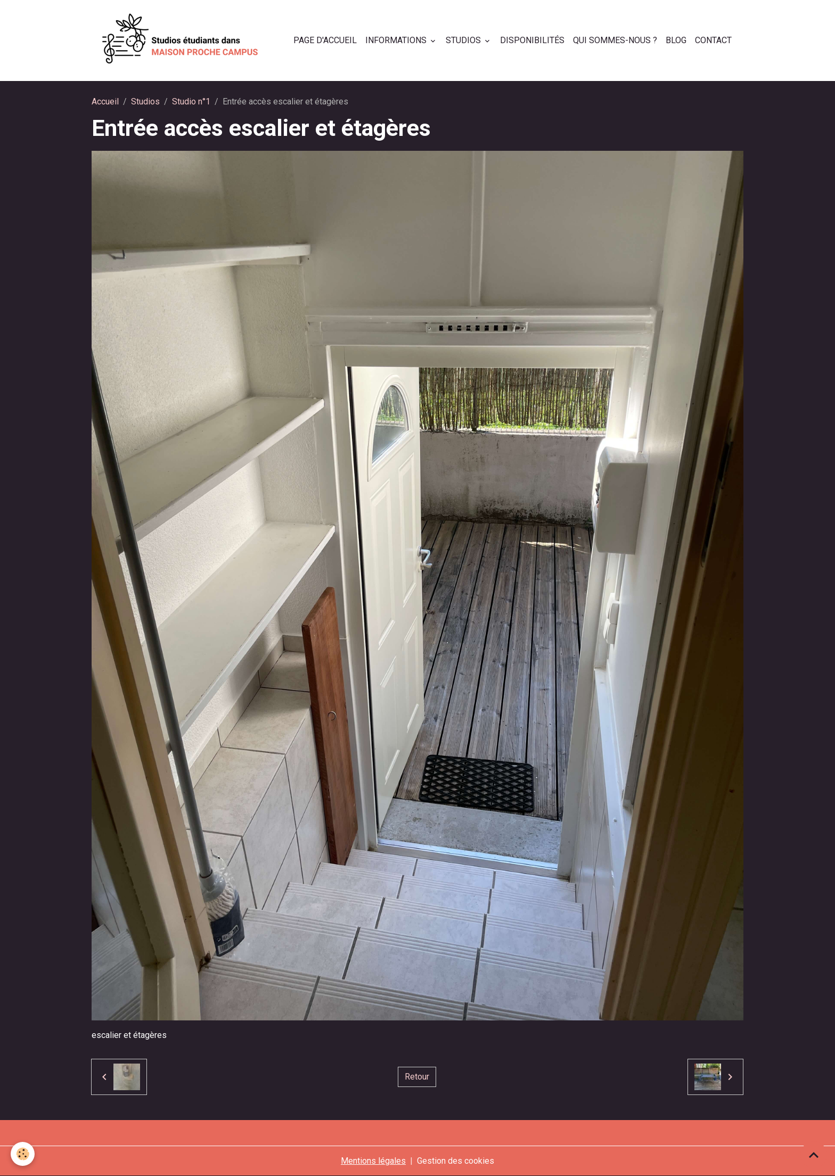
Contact (713, 40)
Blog (676, 40)
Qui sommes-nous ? (615, 40)
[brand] (182, 40)
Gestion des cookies (455, 1161)
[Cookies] (23, 1154)
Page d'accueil (325, 40)
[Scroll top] (813, 1154)
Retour (417, 1077)
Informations (397, 40)
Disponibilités (532, 40)
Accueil (105, 101)
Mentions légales (373, 1161)
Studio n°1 (191, 101)
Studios (464, 40)
